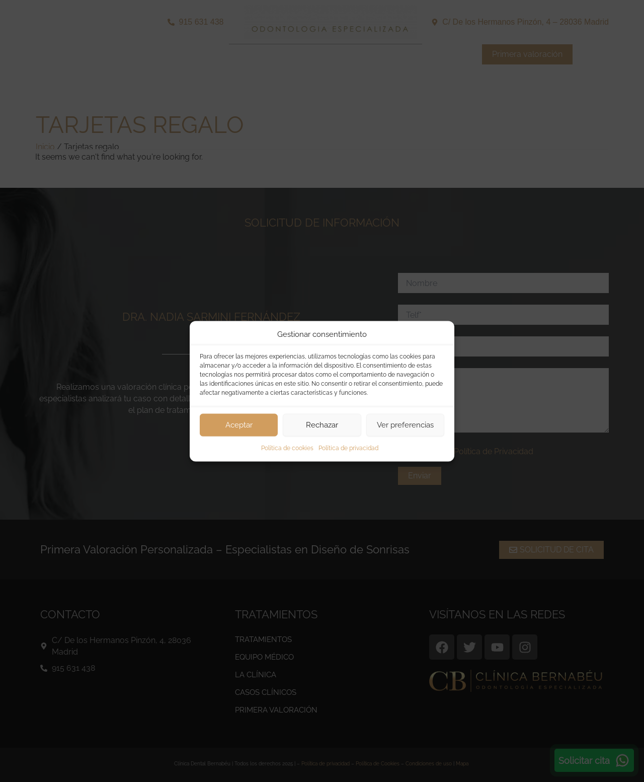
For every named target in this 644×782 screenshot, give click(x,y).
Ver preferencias (405, 425)
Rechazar (322, 425)
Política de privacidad (348, 447)
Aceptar (239, 425)
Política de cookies (287, 447)
